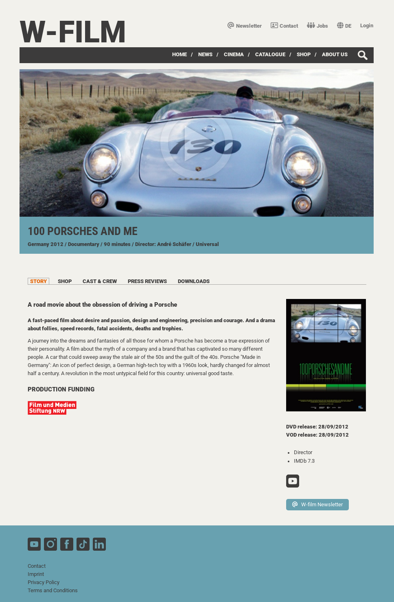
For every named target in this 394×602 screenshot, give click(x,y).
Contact (284, 26)
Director (303, 452)
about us (335, 54)
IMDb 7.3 (304, 461)
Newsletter (245, 26)
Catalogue (270, 54)
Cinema (234, 54)
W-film (73, 32)
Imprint (36, 574)
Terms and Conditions (53, 590)
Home (179, 54)
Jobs (317, 26)
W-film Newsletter (317, 504)
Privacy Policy (43, 582)
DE (344, 26)
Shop (304, 54)
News (205, 54)
